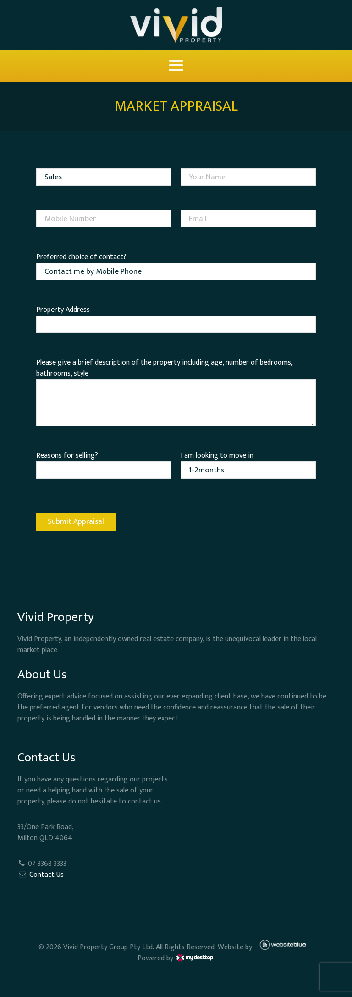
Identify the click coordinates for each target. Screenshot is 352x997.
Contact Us (46, 875)
